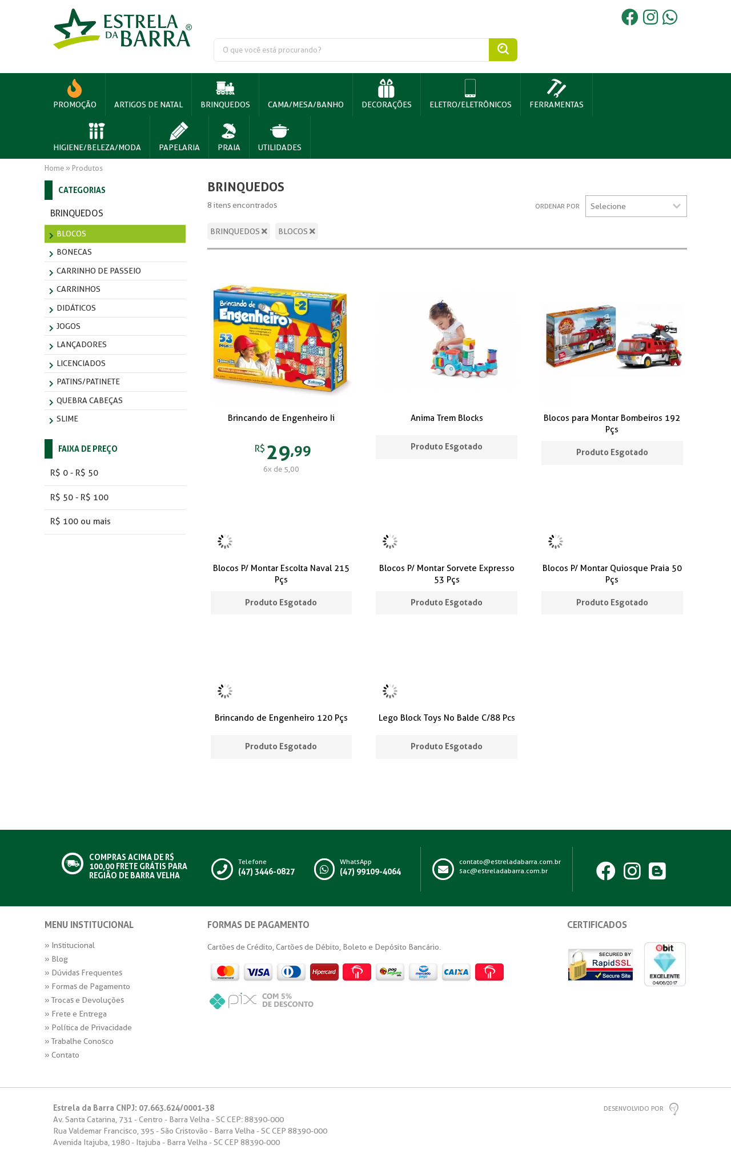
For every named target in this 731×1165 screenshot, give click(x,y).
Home (54, 168)
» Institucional (70, 945)
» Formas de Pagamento (87, 986)
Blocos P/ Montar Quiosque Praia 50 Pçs (612, 574)
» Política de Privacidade (88, 1027)
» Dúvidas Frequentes (83, 973)
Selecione (608, 206)
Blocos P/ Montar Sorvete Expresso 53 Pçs (447, 574)
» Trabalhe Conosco (79, 1041)
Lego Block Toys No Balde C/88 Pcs (447, 718)
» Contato (62, 1055)
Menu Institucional (89, 925)
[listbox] (636, 206)
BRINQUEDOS (238, 231)
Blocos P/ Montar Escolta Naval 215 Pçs (281, 574)
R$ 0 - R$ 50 (74, 473)
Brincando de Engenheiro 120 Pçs (281, 718)
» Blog (56, 959)
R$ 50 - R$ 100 (79, 497)
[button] (225, 94)
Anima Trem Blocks (447, 418)
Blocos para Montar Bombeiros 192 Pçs (612, 424)
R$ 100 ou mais (80, 521)
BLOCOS (296, 231)
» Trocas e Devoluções (84, 1000)
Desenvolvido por (634, 1108)
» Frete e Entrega (76, 1014)
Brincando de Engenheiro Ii (281, 418)
